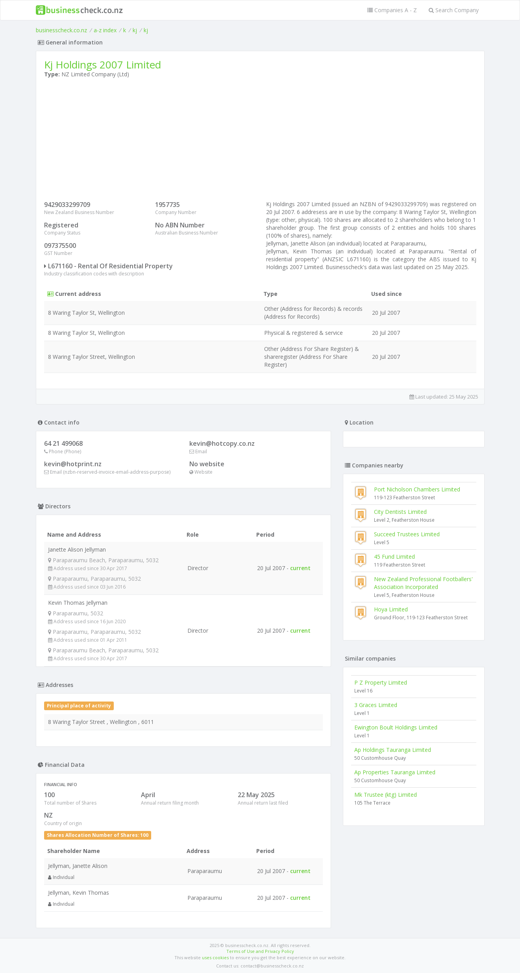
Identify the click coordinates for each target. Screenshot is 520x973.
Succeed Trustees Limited (407, 534)
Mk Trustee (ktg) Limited (385, 794)
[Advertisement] (260, 141)
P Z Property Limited (380, 682)
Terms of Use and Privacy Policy (260, 951)
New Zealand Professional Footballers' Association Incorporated (423, 583)
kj (135, 30)
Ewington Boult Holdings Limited (395, 727)
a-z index (105, 30)
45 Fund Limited (394, 556)
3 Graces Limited (375, 705)
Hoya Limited (391, 609)
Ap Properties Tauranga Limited (394, 772)
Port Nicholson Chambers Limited (417, 489)
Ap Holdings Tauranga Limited (392, 749)
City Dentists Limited (400, 511)
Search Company (454, 10)
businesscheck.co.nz (61, 30)
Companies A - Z (392, 10)
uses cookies (215, 957)
